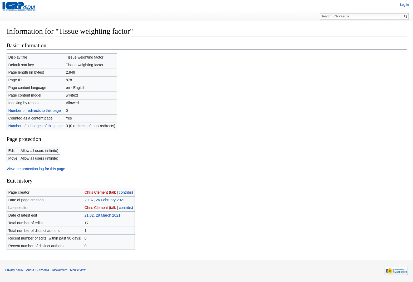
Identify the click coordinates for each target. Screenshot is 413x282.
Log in (404, 5)
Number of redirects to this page (34, 110)
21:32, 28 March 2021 (102, 215)
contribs (125, 192)
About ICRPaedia (37, 269)
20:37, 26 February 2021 (105, 200)
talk (113, 192)
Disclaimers (59, 269)
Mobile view (77, 269)
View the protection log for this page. (36, 169)
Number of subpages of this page (35, 126)
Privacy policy (14, 269)
